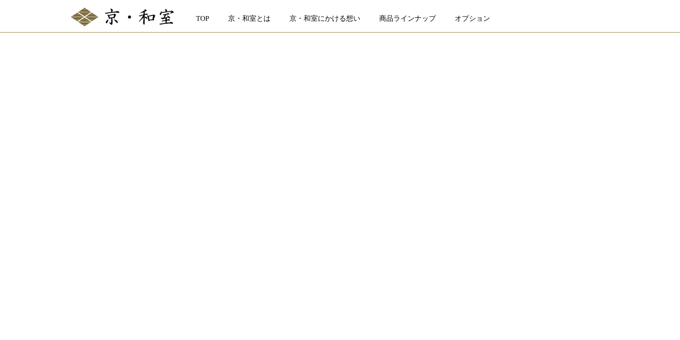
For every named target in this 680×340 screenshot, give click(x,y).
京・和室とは (249, 18)
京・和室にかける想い (324, 18)
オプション (472, 18)
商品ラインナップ (407, 18)
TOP (202, 18)
